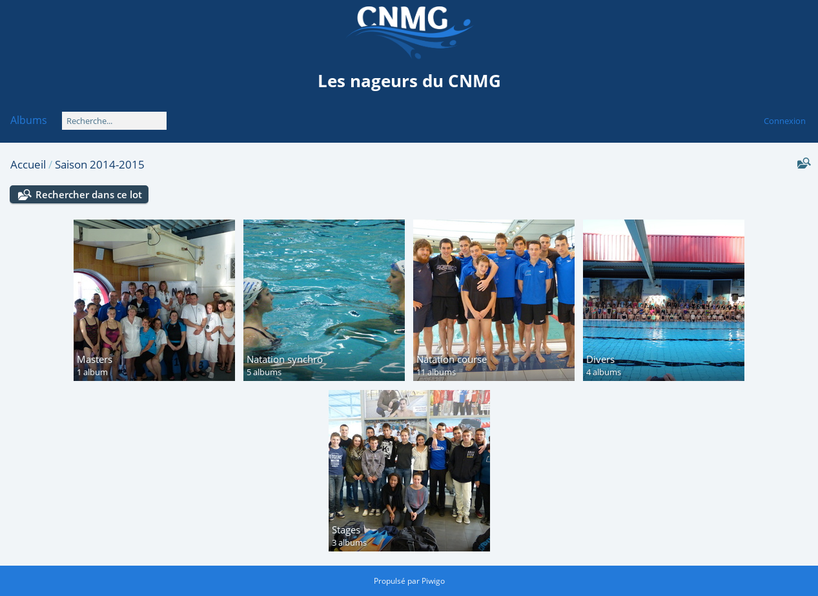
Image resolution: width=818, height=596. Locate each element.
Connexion (785, 121)
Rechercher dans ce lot (89, 194)
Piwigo (433, 580)
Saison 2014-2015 (100, 164)
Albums (28, 120)
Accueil (28, 164)
